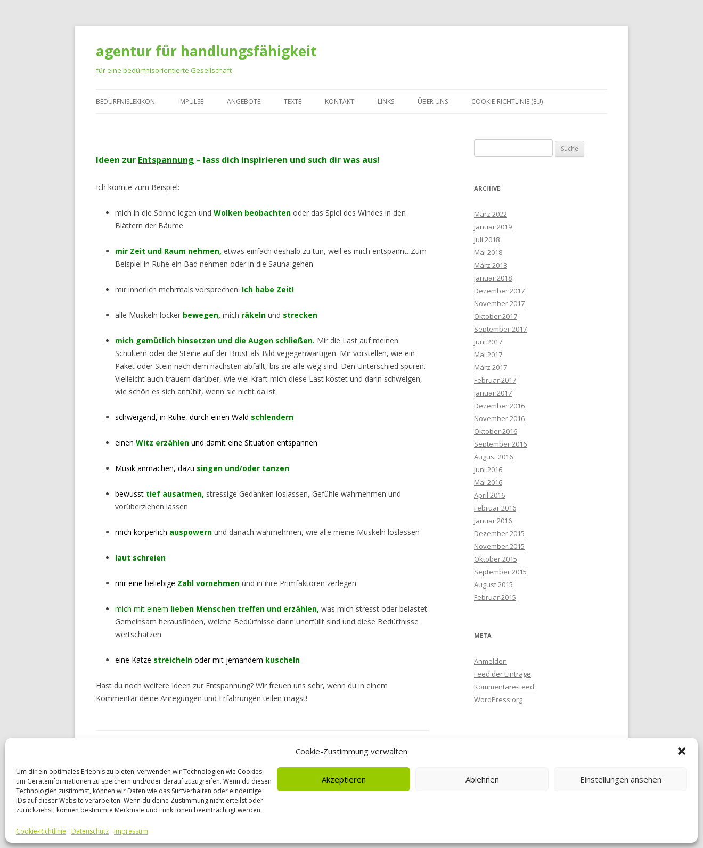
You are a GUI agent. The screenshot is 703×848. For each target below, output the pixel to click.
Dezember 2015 (499, 533)
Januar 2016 (493, 520)
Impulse (190, 101)
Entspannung (166, 160)
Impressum (131, 831)
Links (386, 101)
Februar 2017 (495, 380)
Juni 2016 (488, 469)
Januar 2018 (493, 278)
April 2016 (489, 495)
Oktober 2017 (495, 316)
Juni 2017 (488, 342)
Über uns (433, 101)
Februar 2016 (495, 508)
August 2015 (493, 584)
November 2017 (499, 303)
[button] (681, 751)
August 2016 (493, 457)
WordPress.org (498, 699)
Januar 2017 (493, 393)
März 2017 (490, 367)
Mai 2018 (488, 252)
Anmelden (490, 661)
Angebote (243, 101)
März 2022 (490, 214)
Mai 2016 (488, 482)
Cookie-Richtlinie (41, 831)
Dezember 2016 (499, 405)
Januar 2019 (493, 227)
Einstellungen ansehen (620, 779)
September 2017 (500, 329)
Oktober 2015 (495, 559)
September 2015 (500, 572)
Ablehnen (482, 779)
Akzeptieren (344, 779)
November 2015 (499, 546)
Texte (292, 101)
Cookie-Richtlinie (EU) (507, 101)
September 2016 (500, 444)
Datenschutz (90, 831)
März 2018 (490, 265)
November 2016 (499, 418)
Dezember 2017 (499, 290)
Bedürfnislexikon (125, 101)
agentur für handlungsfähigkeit (206, 51)
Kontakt (339, 101)
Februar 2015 (495, 597)
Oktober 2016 (495, 431)
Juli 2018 (487, 239)
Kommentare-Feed (504, 686)
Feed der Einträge (502, 674)
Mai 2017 (488, 354)
